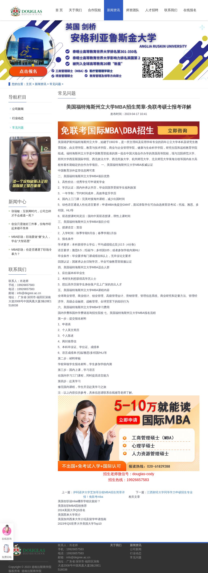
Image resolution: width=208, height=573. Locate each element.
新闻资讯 (113, 10)
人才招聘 (151, 10)
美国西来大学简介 (69, 514)
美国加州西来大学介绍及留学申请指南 (82, 519)
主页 (29, 84)
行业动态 (18, 118)
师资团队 (132, 10)
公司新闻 (18, 108)
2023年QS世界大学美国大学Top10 (80, 523)
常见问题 (55, 84)
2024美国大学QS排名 (71, 510)
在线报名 (189, 10)
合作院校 (94, 10)
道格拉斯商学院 (31, 571)
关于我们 (75, 10)
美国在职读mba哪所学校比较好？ (79, 501)
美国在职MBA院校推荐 (72, 505)
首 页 (59, 10)
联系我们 (170, 10)
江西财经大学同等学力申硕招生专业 (170, 492)
